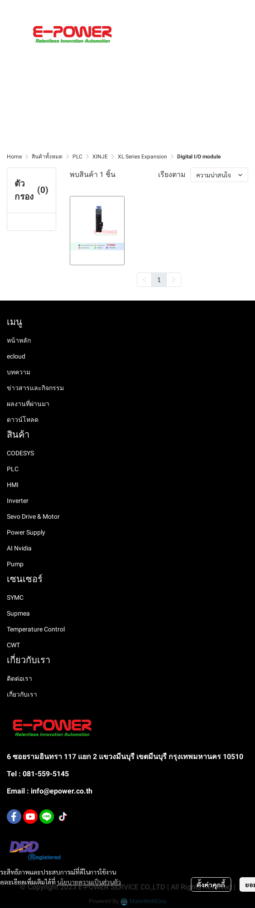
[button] (213, 9)
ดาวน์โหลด (22, 419)
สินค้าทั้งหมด (47, 156)
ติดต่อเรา (19, 678)
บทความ (18, 372)
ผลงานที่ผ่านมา (28, 403)
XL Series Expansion (142, 156)
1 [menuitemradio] (159, 279)
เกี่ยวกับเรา (22, 694)
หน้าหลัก (19, 340)
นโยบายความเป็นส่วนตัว (89, 882)
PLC (77, 156)
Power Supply (26, 532)
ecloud (16, 356)
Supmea (18, 613)
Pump (15, 564)
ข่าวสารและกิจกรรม (35, 388)
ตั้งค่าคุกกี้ (211, 884)
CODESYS (20, 453)
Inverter (18, 500)
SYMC (15, 597)
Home (14, 156)
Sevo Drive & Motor (33, 516)
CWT (13, 645)
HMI (13, 484)
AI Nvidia (19, 548)
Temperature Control (36, 629)
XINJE (100, 156)
